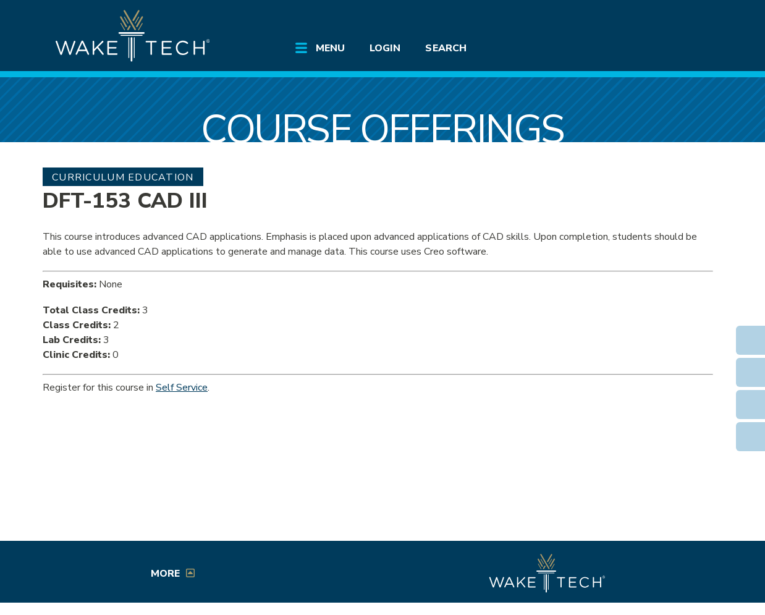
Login (385, 48)
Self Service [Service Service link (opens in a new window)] (182, 387)
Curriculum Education (123, 177)
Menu (330, 48)
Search (445, 48)
